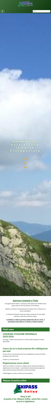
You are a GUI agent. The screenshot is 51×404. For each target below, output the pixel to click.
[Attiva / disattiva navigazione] (2, 11)
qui (9, 359)
